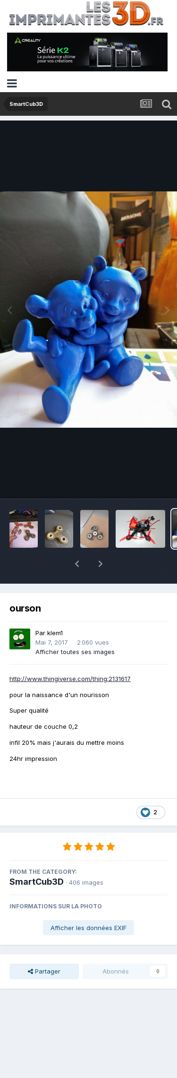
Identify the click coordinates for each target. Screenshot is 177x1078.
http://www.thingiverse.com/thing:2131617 (70, 654)
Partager (44, 947)
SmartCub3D (36, 857)
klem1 (55, 608)
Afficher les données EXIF (88, 903)
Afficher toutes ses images (75, 627)
